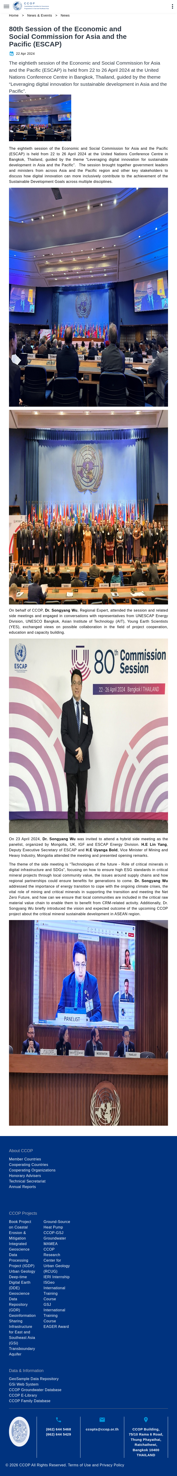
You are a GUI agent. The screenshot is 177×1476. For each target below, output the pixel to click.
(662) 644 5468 (58, 1429)
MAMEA (51, 1244)
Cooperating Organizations (32, 1170)
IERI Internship (57, 1277)
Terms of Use (79, 1465)
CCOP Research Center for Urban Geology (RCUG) (57, 1260)
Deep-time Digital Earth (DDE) (19, 1282)
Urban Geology (22, 1271)
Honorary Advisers (25, 1176)
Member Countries (25, 1159)
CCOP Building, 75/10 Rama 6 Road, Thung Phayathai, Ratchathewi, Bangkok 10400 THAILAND (146, 1442)
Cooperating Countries (28, 1165)
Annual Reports (22, 1187)
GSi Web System (23, 1384)
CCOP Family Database (29, 1401)
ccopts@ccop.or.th (102, 1429)
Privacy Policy (112, 1465)
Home (14, 15)
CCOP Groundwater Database (35, 1390)
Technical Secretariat (27, 1181)
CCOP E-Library (23, 1395)
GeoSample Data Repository (34, 1379)
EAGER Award (56, 1327)
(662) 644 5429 (58, 1434)
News (65, 15)
